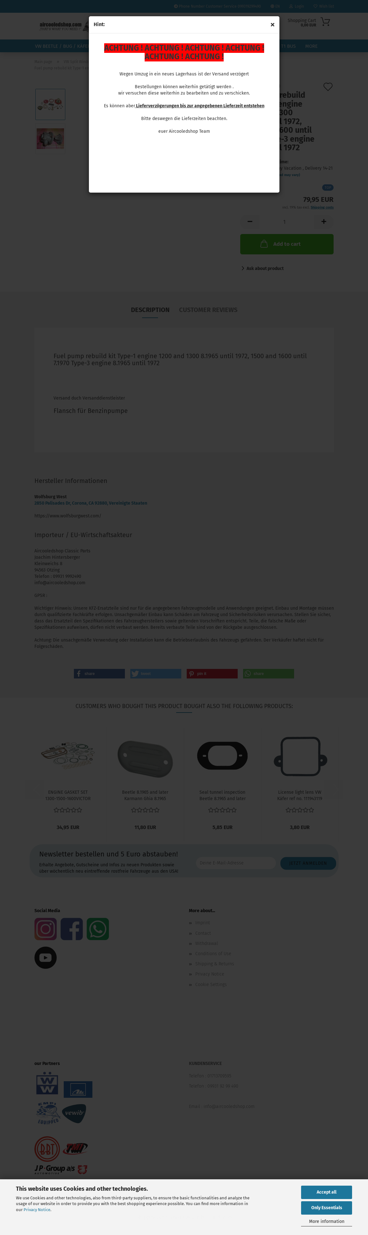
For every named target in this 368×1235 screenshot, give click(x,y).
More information (326, 1221)
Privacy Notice (37, 1209)
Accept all (326, 1192)
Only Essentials (326, 1207)
